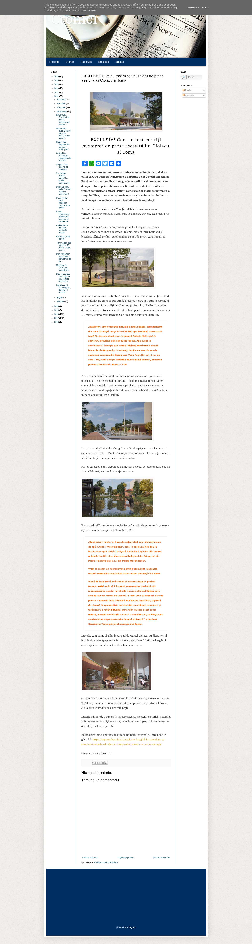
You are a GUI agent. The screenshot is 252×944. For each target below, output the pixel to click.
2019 (56, 310)
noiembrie (61, 103)
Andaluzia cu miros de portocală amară (62, 229)
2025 (56, 80)
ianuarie (60, 301)
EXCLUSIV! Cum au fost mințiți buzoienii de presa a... (63, 120)
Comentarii (189, 95)
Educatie (103, 61)
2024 (56, 84)
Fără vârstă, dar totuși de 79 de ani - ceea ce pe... (63, 246)
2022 (56, 92)
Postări (187, 90)
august (60, 297)
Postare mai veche (161, 857)
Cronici (74, 20)
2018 (56, 314)
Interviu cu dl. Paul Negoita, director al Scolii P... (63, 289)
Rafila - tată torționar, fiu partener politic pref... (63, 146)
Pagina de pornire (125, 857)
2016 (56, 322)
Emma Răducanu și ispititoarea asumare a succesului (63, 217)
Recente (54, 61)
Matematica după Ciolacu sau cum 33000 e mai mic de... (63, 133)
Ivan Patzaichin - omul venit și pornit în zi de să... (63, 257)
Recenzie (86, 61)
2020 (56, 306)
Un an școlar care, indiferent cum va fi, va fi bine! (63, 203)
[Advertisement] (126, 897)
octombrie (61, 107)
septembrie (62, 111)
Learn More (192, 7)
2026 (56, 76)
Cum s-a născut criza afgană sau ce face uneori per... (63, 277)
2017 (56, 318)
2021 (56, 96)
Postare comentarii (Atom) (106, 862)
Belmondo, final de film (63, 237)
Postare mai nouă (90, 857)
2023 (56, 88)
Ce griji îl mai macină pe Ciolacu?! (62, 167)
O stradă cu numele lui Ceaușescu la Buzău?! (63, 157)
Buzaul (119, 61)
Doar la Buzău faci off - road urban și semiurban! (63, 190)
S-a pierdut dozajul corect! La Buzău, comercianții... (63, 178)
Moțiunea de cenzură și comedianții (62, 267)
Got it (205, 7)
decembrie (61, 99)
